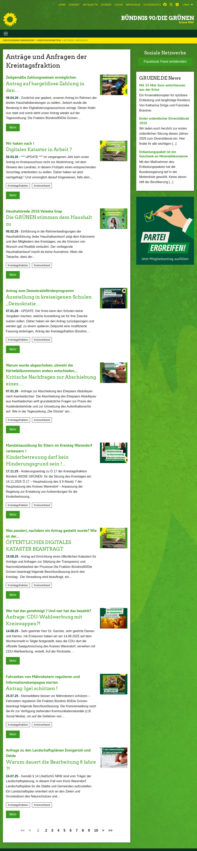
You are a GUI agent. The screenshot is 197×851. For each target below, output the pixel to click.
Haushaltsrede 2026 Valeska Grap (34, 210)
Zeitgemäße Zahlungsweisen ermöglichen (41, 77)
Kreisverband (42, 185)
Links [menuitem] (185, 4)
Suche (119, 4)
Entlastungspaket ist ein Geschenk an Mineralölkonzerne (163, 154)
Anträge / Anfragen (75, 40)
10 (96, 827)
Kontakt (74, 4)
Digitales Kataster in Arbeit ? (39, 149)
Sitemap (106, 4)
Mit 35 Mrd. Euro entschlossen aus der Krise (162, 87)
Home (61, 4)
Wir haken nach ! (20, 143)
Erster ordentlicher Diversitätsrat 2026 (164, 120)
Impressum (133, 4)
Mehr (12, 127)
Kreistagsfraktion (49, 40)
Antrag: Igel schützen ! (32, 685)
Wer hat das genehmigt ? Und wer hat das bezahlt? (48, 608)
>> (110, 827)
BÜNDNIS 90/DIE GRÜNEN (157, 18)
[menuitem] (61, 4)
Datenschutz (152, 4)
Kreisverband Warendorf (19, 40)
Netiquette (90, 4)
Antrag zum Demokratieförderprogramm (40, 289)
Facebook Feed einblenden (165, 61)
